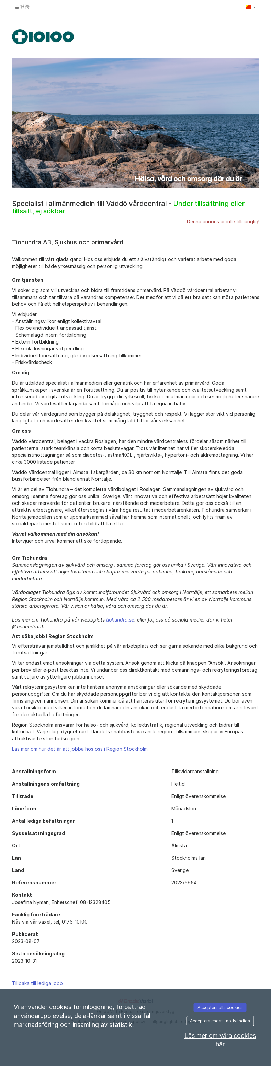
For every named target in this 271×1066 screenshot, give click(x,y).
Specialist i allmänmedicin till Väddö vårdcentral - (128, 207)
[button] (250, 7)
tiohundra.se (120, 620)
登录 (22, 7)
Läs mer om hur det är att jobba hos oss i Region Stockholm (80, 749)
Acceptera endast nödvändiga (220, 1020)
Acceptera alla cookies (220, 1007)
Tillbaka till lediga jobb (37, 983)
